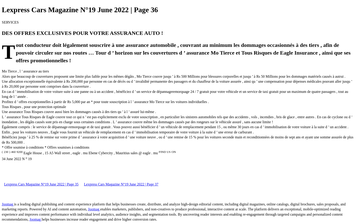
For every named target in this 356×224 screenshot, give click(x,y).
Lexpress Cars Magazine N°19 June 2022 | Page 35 (41, 184)
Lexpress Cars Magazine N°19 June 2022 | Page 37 (121, 184)
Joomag (8, 204)
